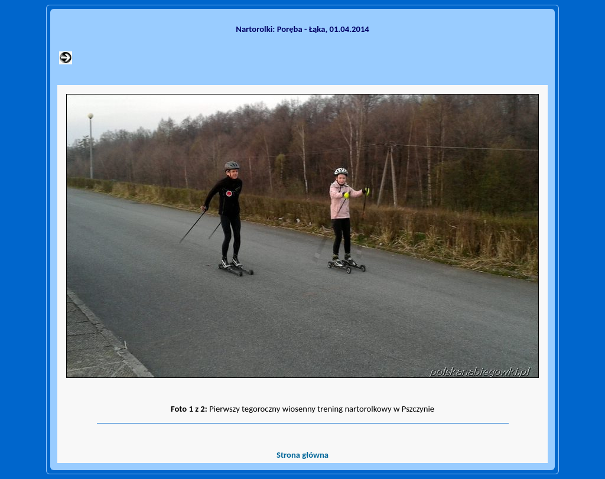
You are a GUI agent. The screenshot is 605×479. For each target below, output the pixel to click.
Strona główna (302, 454)
